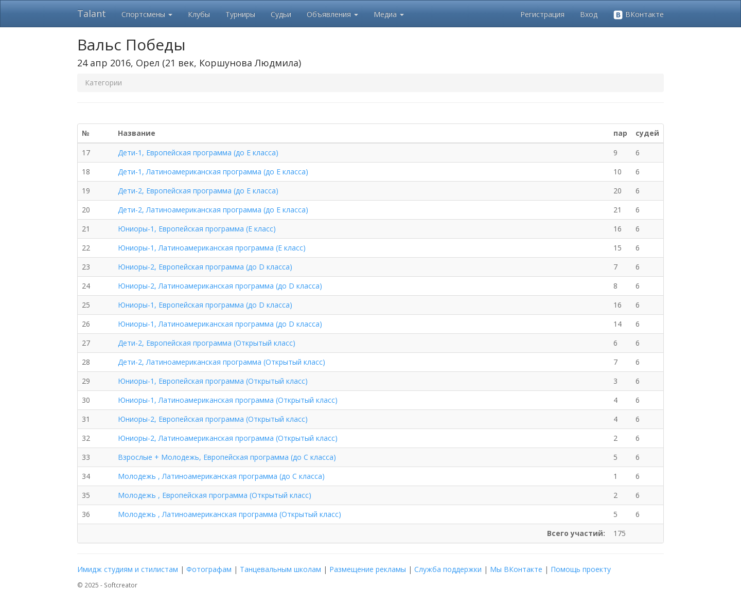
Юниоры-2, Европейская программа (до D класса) (205, 267)
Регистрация (542, 14)
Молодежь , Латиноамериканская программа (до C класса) (221, 476)
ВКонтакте (638, 14)
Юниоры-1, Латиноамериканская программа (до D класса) (220, 324)
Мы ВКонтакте (516, 569)
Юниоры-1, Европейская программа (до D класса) (205, 305)
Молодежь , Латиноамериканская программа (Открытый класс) (229, 514)
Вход (588, 14)
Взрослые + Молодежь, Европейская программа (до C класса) (227, 457)
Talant (91, 13)
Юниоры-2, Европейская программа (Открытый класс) (213, 419)
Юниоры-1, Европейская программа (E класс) (197, 229)
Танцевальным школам (280, 569)
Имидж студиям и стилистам (127, 569)
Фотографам (209, 569)
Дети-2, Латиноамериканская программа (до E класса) (213, 209)
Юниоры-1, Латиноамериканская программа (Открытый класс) (228, 400)
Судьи (281, 14)
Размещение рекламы (367, 569)
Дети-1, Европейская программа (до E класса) (198, 152)
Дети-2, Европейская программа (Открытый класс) (206, 343)
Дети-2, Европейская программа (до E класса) (198, 190)
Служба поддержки (448, 569)
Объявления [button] (332, 14)
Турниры (240, 14)
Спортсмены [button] (146, 14)
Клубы (199, 14)
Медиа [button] (389, 14)
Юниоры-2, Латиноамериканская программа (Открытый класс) (228, 438)
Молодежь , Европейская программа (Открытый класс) (214, 495)
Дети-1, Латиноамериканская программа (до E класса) (213, 171)
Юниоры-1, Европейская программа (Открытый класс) (213, 381)
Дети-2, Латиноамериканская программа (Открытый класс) (221, 362)
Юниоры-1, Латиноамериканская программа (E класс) (212, 248)
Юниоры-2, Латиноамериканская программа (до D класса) (220, 286)
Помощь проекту (581, 569)
